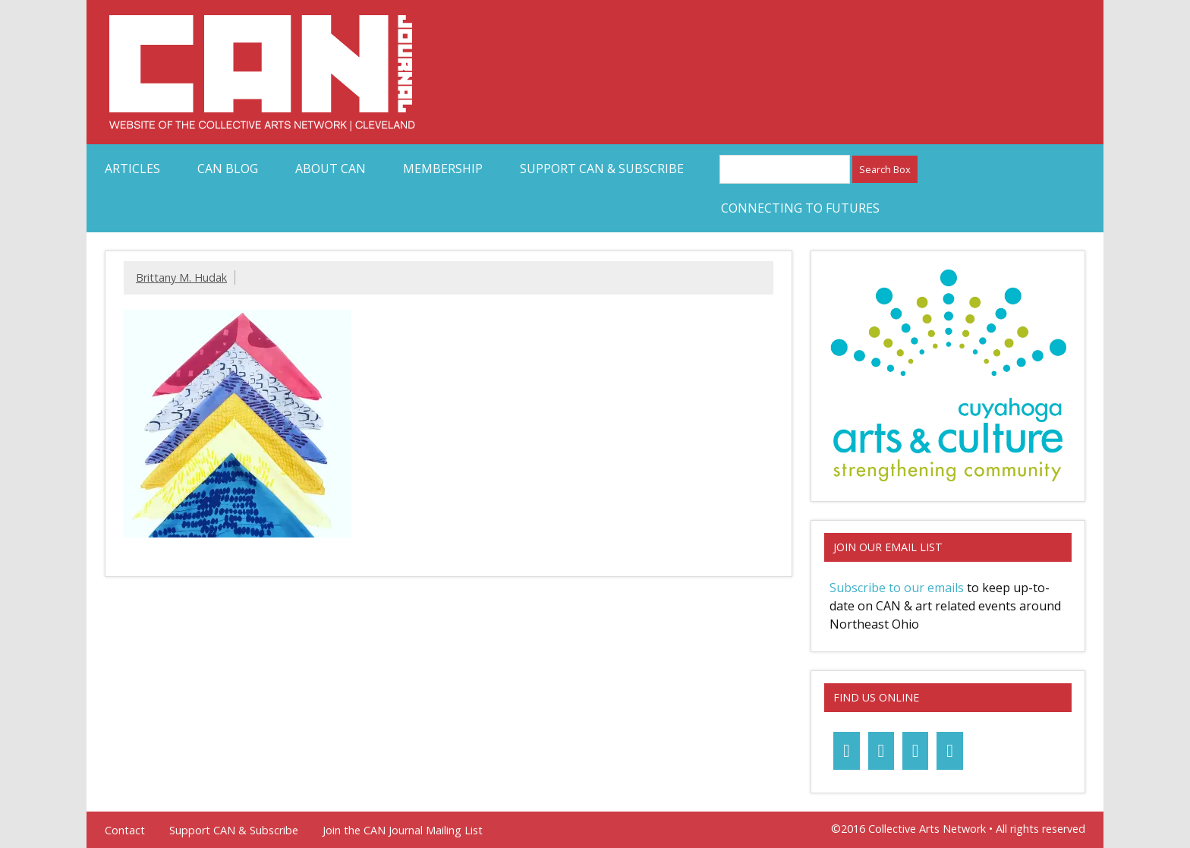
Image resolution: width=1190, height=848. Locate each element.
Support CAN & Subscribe (602, 168)
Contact (125, 830)
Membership (443, 168)
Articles (132, 168)
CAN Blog (227, 168)
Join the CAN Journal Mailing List (403, 830)
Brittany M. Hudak (181, 277)
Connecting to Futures (800, 208)
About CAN (330, 168)
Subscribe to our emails (897, 587)
